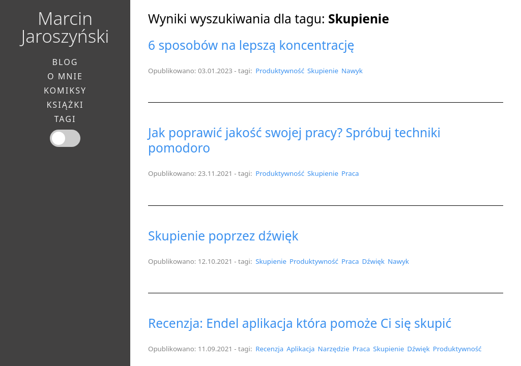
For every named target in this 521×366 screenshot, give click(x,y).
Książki (64, 105)
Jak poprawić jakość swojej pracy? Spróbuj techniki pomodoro (294, 140)
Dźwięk (373, 261)
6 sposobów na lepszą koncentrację (251, 45)
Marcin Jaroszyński (65, 27)
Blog (65, 62)
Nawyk (352, 70)
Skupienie (322, 70)
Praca (350, 173)
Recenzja (269, 348)
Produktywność (279, 70)
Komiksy (65, 90)
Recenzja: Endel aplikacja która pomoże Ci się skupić (299, 323)
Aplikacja (300, 348)
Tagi (65, 119)
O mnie (65, 76)
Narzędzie (334, 348)
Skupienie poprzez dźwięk (223, 235)
